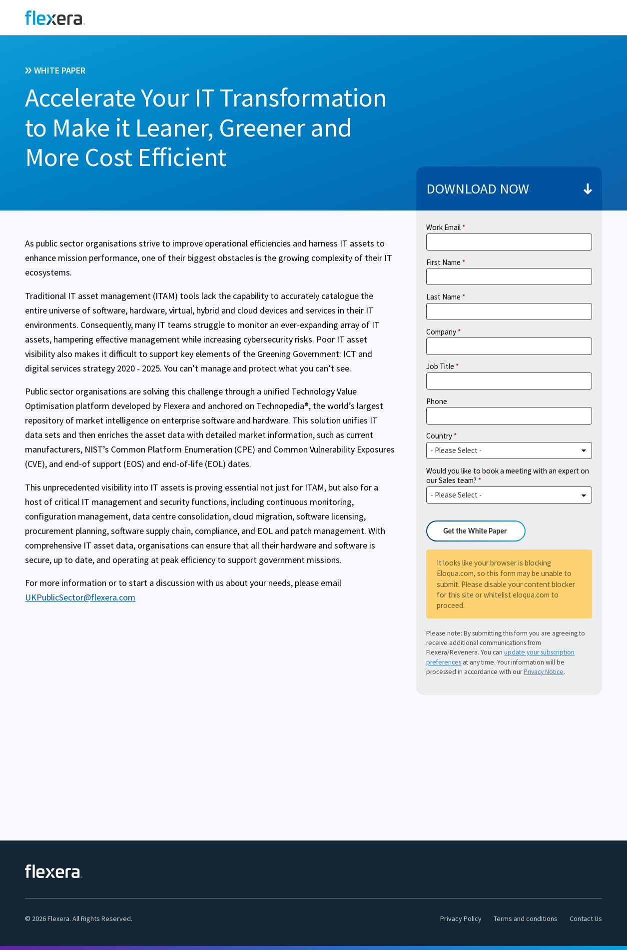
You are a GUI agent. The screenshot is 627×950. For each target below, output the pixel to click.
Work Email (443, 227)
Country (439, 435)
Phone (436, 401)
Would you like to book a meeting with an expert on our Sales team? (507, 476)
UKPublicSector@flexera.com (80, 597)
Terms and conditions (526, 918)
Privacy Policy (461, 918)
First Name (443, 262)
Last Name (443, 297)
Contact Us (586, 918)
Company (441, 331)
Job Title (440, 366)
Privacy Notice (544, 672)
